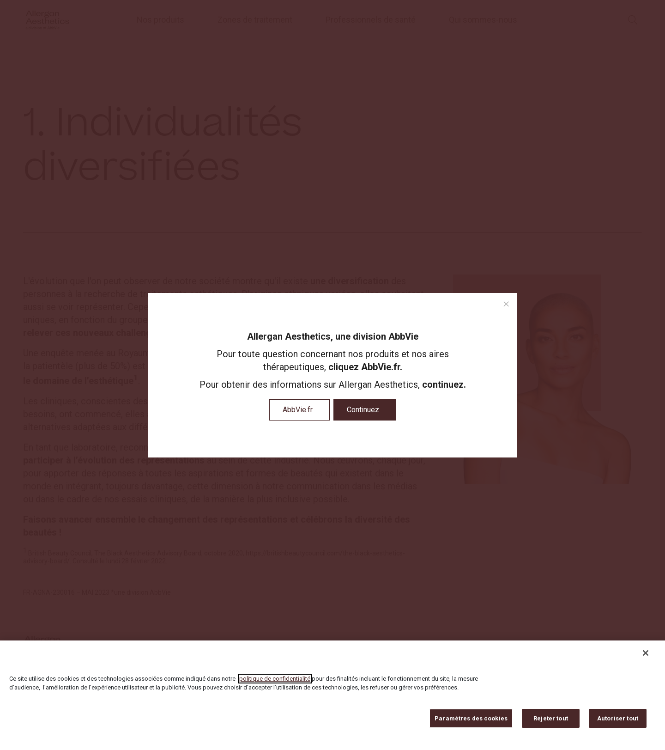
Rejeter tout (550, 723)
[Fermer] (645, 658)
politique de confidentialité (274, 683)
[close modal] (506, 304)
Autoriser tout (617, 723)
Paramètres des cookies (471, 723)
